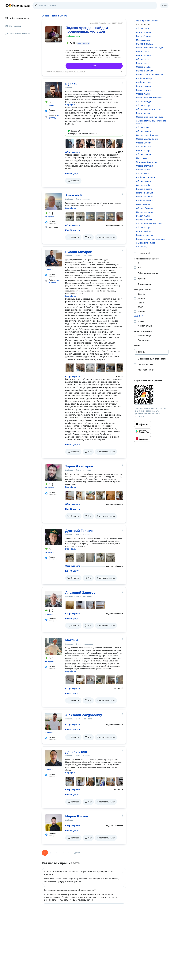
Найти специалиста (17, 18)
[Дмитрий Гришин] (53, 537)
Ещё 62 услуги (72, 509)
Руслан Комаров (78, 252)
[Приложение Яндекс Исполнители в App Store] (142, 424)
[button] (73, 181)
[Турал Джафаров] (53, 472)
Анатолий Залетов (80, 592)
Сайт (94, 66)
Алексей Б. (74, 195)
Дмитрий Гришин (79, 531)
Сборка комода (143, 101)
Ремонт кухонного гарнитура (149, 47)
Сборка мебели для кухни (148, 109)
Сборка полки (142, 127)
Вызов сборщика (144, 36)
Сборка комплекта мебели (148, 223)
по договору (54, 117)
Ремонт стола (142, 63)
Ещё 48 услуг (71, 830)
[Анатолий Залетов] (53, 599)
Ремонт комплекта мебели (148, 97)
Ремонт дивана (143, 86)
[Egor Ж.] (53, 90)
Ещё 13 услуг (71, 693)
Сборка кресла (72, 152)
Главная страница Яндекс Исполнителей (18, 5)
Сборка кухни (142, 173)
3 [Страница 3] (57, 853)
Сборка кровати (143, 146)
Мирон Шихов (76, 816)
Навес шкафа (142, 158)
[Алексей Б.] (53, 201)
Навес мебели (143, 204)
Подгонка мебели (144, 193)
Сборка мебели (143, 143)
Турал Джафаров (79, 466)
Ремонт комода (143, 32)
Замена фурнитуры (145, 243)
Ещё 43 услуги (72, 729)
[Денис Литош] (53, 758)
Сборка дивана (143, 131)
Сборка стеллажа (144, 166)
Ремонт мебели (143, 231)
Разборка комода (144, 44)
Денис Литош (76, 752)
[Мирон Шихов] (53, 822)
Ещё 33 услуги (72, 230)
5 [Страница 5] (69, 853)
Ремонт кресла (143, 113)
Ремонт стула (142, 51)
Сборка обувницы (144, 208)
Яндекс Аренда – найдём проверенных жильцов (87, 29)
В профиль (70, 104)
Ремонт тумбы (143, 216)
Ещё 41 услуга (72, 444)
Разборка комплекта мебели (149, 74)
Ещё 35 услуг (71, 794)
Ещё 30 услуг (71, 173)
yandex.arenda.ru (73, 36)
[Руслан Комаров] (53, 258)
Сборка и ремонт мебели (146, 21)
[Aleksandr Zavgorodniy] (53, 721)
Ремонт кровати (143, 55)
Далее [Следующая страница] (77, 853)
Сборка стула (142, 28)
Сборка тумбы (143, 94)
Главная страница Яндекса (7, 5)
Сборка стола (142, 59)
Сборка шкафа (143, 67)
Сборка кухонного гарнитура (149, 117)
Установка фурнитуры (146, 162)
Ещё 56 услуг (71, 618)
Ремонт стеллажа (144, 196)
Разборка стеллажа (145, 177)
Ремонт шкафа (143, 150)
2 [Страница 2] (50, 853)
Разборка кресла (144, 189)
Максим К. (73, 640)
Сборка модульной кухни (148, 139)
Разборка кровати (144, 235)
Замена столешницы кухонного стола (151, 122)
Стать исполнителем (18, 33)
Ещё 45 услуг (71, 571)
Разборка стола (143, 90)
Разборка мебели (144, 71)
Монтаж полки (143, 40)
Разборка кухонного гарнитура (150, 239)
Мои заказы (13, 26)
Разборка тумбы (144, 220)
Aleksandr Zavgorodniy (83, 715)
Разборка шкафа (144, 78)
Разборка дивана (144, 200)
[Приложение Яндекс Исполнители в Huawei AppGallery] (142, 439)
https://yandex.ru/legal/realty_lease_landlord (69, 72)
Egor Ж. (71, 84)
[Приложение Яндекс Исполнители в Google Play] (142, 431)
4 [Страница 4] (63, 853)
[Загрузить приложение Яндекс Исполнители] (151, 395)
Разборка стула (143, 82)
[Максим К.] (53, 646)
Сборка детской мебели (147, 135)
